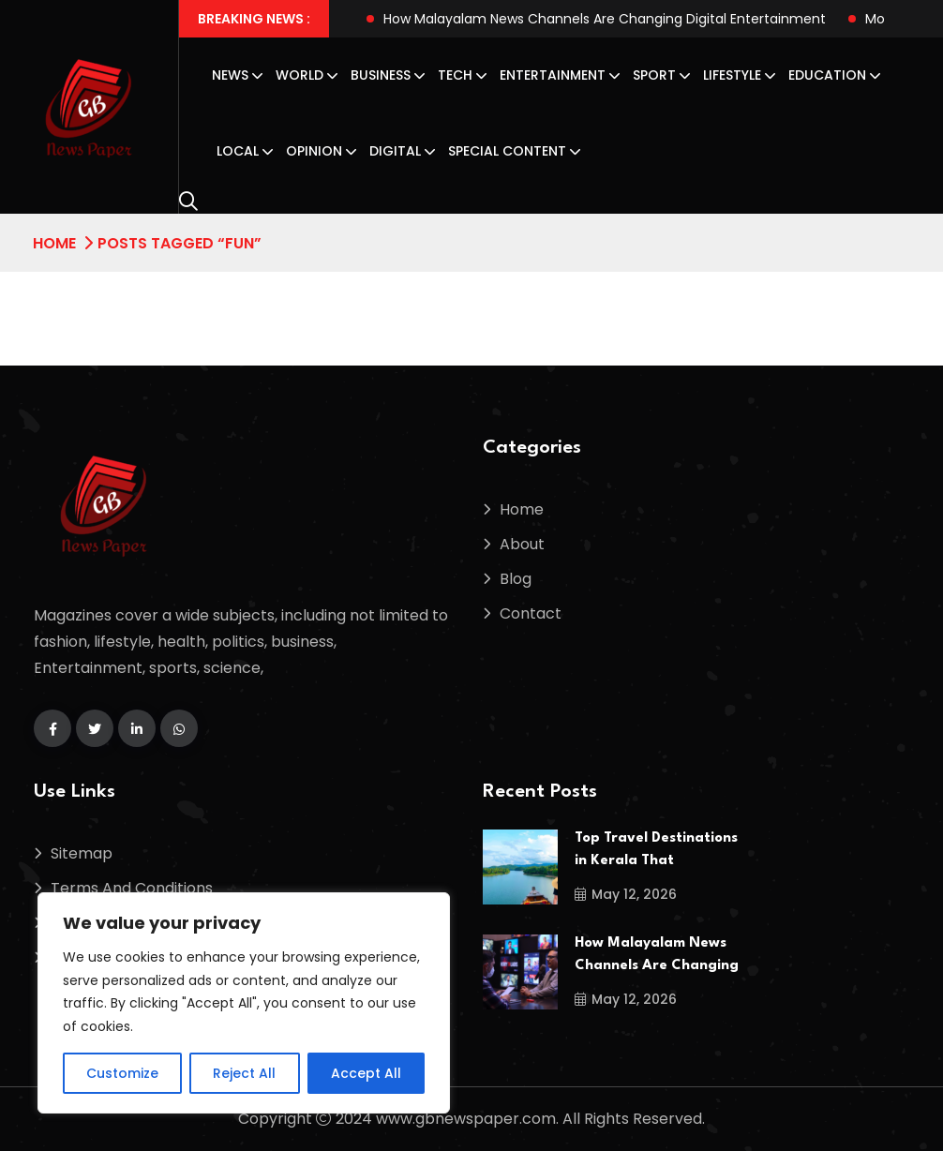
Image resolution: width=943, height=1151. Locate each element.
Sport (654, 75)
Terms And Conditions (132, 888)
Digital (395, 151)
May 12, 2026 (626, 894)
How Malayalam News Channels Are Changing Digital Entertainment (604, 18)
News (230, 75)
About (522, 544)
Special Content (507, 151)
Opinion (314, 151)
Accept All (366, 1073)
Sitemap (81, 853)
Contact (530, 613)
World (299, 75)
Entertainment (553, 75)
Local (238, 151)
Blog (515, 579)
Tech (455, 75)
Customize (122, 1073)
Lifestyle (732, 75)
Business (381, 75)
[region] (243, 1003)
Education (827, 75)
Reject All (244, 1073)
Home (54, 243)
